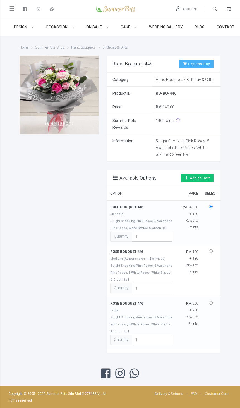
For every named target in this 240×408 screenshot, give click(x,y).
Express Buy (196, 64)
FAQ (194, 394)
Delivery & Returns (169, 394)
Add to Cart (197, 178)
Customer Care (216, 394)
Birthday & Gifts (115, 47)
